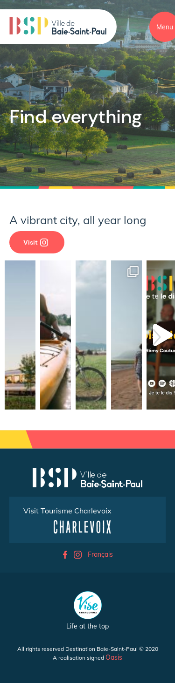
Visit (35, 242)
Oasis (113, 657)
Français (100, 554)
